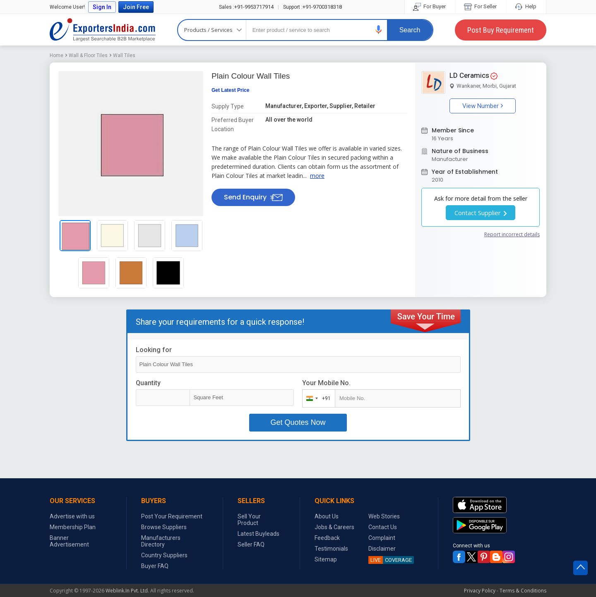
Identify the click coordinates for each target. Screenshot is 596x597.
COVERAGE (390, 560)
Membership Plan (73, 527)
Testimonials (331, 548)
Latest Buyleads (258, 533)
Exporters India (103, 29)
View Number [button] (482, 106)
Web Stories (384, 516)
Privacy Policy (479, 590)
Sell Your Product (249, 519)
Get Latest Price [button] (230, 90)
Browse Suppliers (164, 527)
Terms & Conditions (523, 590)
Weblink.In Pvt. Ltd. (127, 590)
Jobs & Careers (334, 527)
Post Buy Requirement (500, 30)
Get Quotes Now (297, 422)
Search (410, 30)
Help (526, 6)
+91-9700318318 (312, 7)
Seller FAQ (251, 544)
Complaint (381, 538)
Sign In (102, 7)
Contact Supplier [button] (480, 213)
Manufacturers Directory (160, 541)
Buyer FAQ (154, 566)
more (317, 176)
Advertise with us (72, 516)
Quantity (148, 383)
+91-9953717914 (246, 7)
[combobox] (317, 398)
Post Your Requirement (171, 516)
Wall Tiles (124, 55)
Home (56, 55)
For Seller (481, 6)
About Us (327, 516)
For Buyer (430, 6)
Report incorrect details (512, 234)
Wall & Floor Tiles (88, 55)
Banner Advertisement (69, 541)
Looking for (154, 350)
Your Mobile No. (326, 383)
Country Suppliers (164, 555)
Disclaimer (382, 548)
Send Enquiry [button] (253, 197)
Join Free (136, 7)
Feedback (327, 538)
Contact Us (382, 527)
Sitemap (326, 559)
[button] (378, 29)
